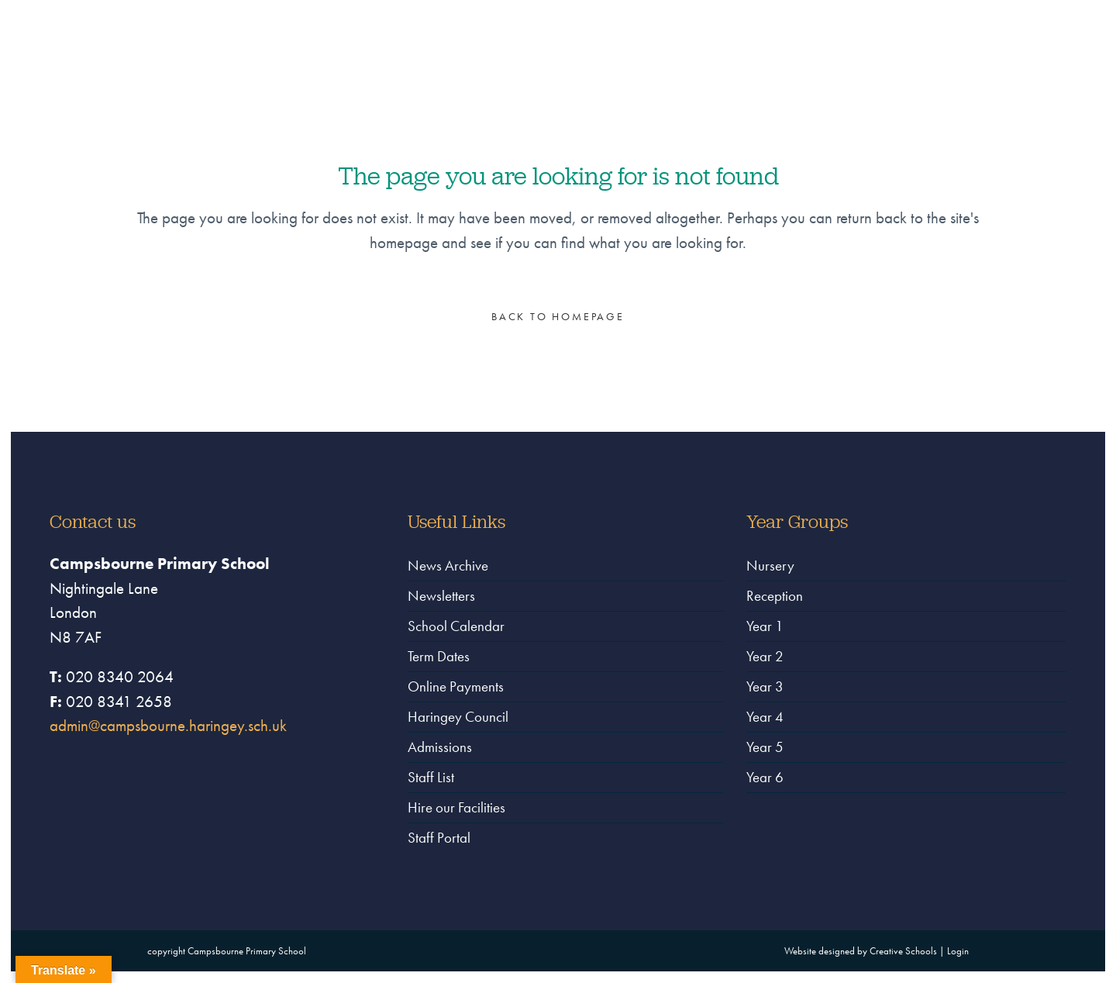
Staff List (431, 777)
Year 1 (765, 626)
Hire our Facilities (456, 807)
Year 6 (765, 777)
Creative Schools (903, 950)
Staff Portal (439, 837)
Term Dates (439, 656)
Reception (774, 595)
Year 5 (765, 747)
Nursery (770, 565)
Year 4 (765, 716)
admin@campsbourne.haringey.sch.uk (168, 725)
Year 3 (765, 686)
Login (958, 950)
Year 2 (765, 656)
